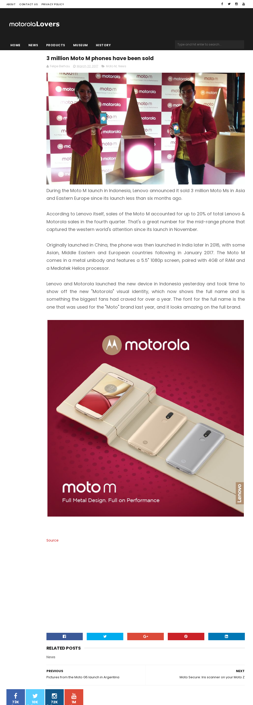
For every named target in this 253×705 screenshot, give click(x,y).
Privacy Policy (53, 4)
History (103, 45)
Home (15, 45)
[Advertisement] (167, 563)
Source (96, 510)
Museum (80, 45)
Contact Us (28, 4)
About (11, 4)
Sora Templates (37, 692)
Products (55, 45)
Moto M (155, 68)
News (33, 45)
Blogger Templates (69, 692)
